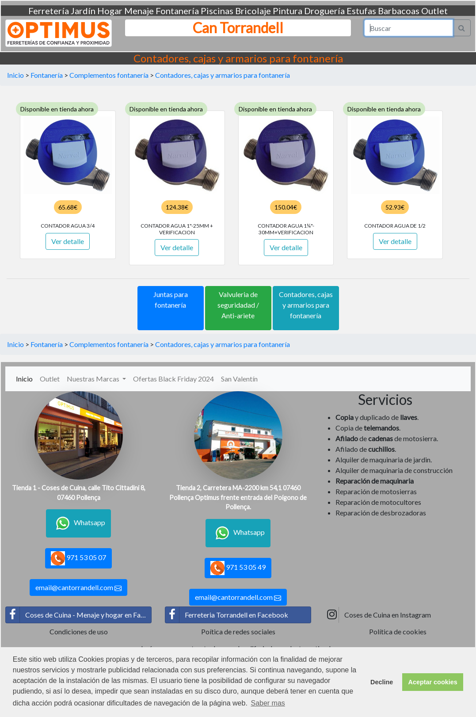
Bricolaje (253, 10)
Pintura (287, 10)
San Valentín (239, 378)
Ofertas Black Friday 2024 (173, 378)
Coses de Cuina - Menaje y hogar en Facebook (79, 615)
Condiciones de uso (79, 631)
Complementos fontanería (109, 75)
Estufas (361, 10)
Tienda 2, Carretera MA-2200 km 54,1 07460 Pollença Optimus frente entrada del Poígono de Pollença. (238, 497)
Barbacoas (398, 10)
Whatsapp (78, 523)
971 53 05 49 (238, 568)
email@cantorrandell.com (78, 587)
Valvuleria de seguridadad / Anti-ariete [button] (238, 305)
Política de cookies (397, 631)
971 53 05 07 (78, 558)
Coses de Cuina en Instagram (378, 615)
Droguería (324, 10)
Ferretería (48, 10)
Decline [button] (381, 682)
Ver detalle (67, 241)
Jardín (83, 10)
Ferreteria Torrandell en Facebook (226, 615)
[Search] (408, 27)
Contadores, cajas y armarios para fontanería (222, 75)
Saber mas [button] (268, 703)
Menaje (139, 10)
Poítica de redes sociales (238, 631)
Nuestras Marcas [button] (94, 378)
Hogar (109, 10)
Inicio (15, 75)
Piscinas (217, 10)
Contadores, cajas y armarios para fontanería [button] (306, 305)
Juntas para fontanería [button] (170, 299)
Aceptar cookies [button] (432, 682)
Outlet (434, 10)
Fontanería (177, 10)
